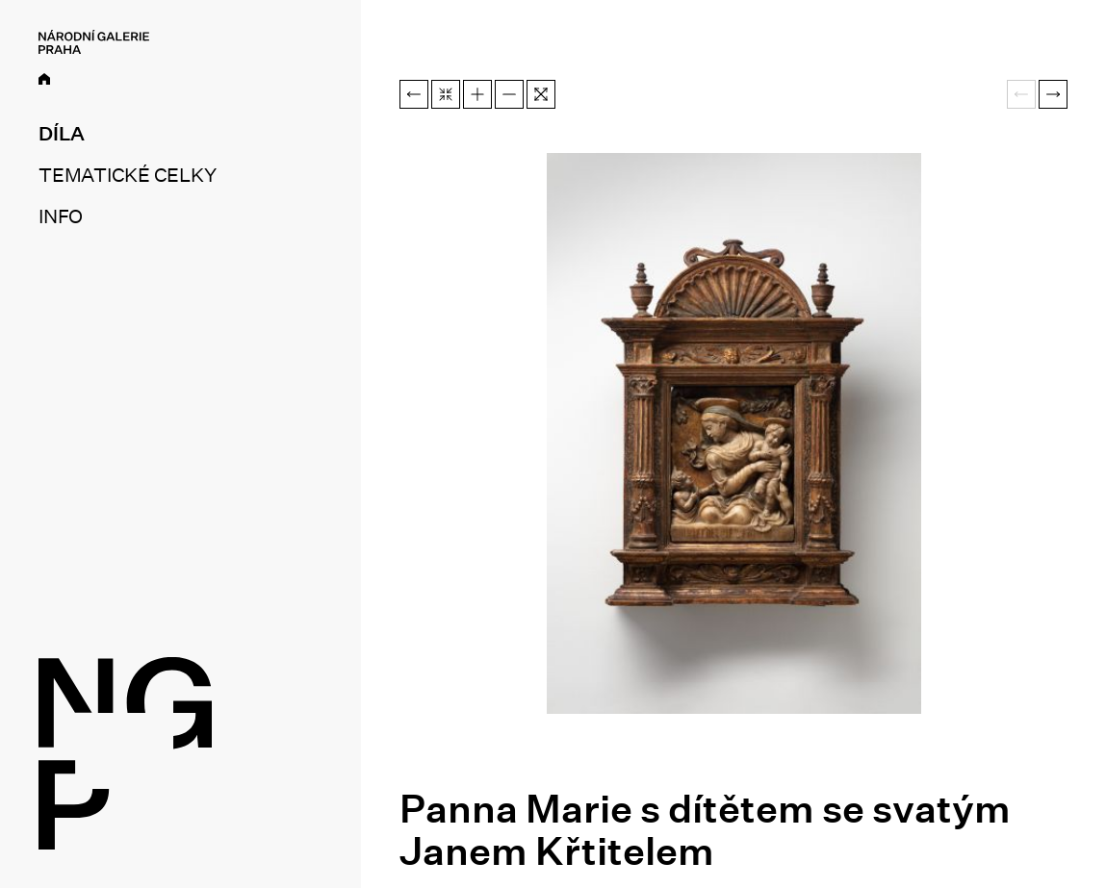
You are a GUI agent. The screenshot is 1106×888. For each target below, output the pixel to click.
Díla (62, 133)
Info (61, 216)
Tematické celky (127, 175)
